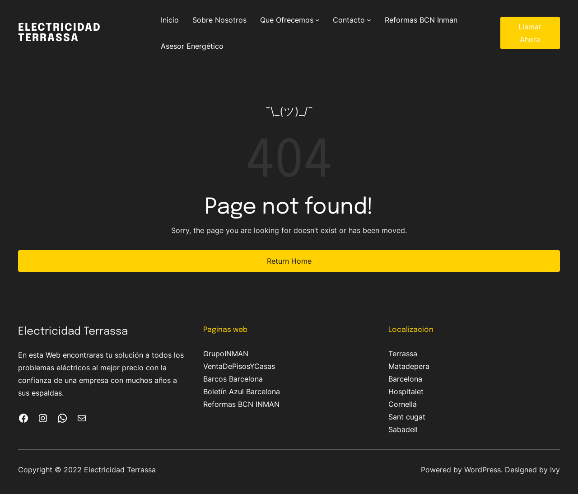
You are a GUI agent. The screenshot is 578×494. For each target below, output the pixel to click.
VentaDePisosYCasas (239, 366)
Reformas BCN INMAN (241, 404)
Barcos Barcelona (233, 378)
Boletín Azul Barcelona (241, 391)
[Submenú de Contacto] (369, 20)
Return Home (289, 261)
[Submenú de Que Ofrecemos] (317, 20)
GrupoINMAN (225, 353)
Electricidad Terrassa (59, 33)
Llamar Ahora (529, 33)
